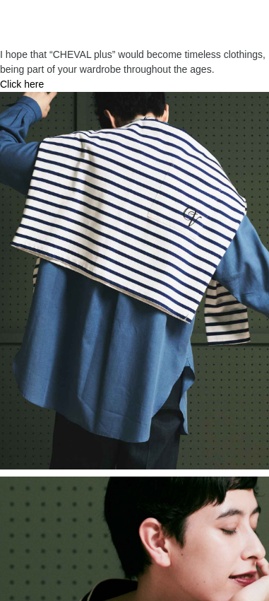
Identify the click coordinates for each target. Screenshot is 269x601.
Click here (22, 84)
